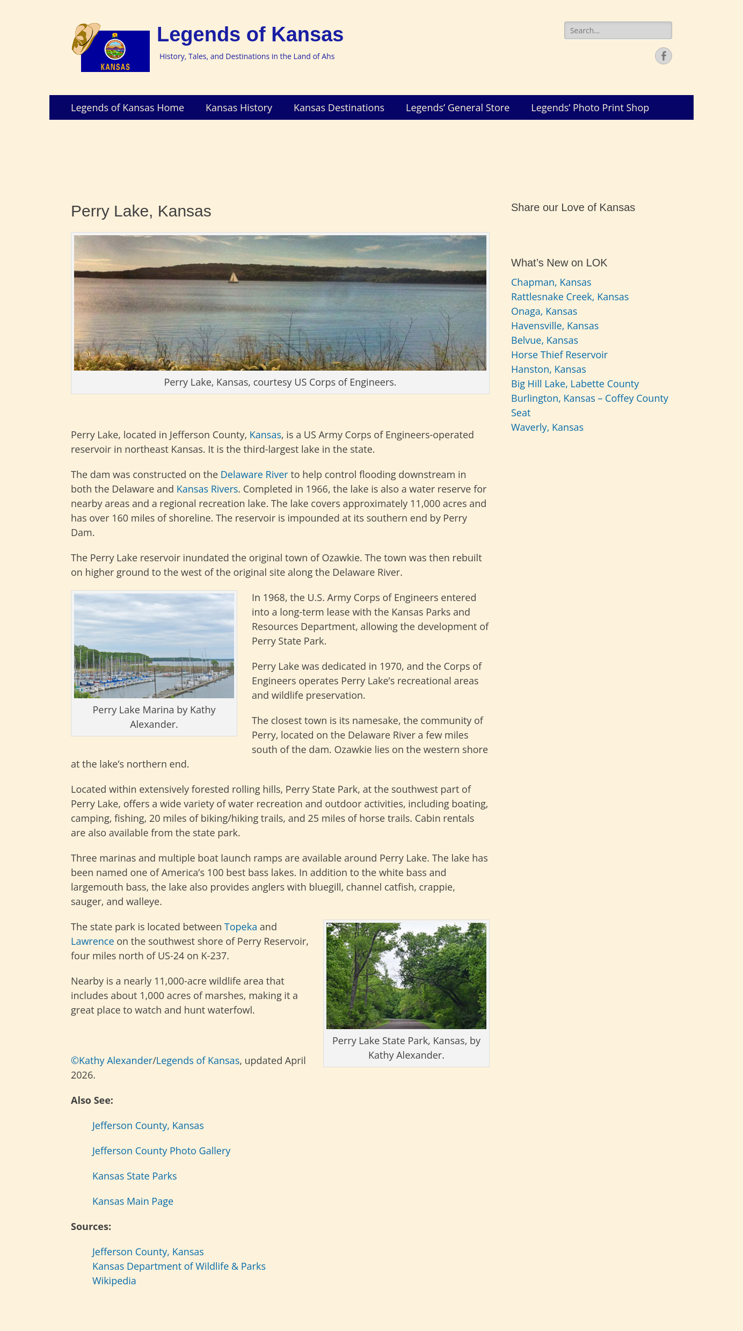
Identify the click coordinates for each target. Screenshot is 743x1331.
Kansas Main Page (132, 1201)
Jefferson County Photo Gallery (161, 1150)
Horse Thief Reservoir (559, 354)
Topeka (240, 926)
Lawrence (92, 941)
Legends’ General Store (457, 107)
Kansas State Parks (134, 1175)
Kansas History (239, 107)
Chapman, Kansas (551, 282)
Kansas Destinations (339, 107)
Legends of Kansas (250, 34)
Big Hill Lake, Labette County (575, 383)
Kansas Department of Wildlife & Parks (179, 1266)
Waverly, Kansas (547, 427)
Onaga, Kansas (544, 311)
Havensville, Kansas (555, 325)
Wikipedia (114, 1280)
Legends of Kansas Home (127, 107)
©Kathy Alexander (111, 1060)
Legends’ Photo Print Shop (590, 107)
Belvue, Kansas (544, 340)
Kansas (265, 434)
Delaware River (254, 474)
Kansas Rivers (207, 488)
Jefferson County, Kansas (148, 1125)
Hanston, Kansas (548, 369)
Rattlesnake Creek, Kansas (570, 296)
